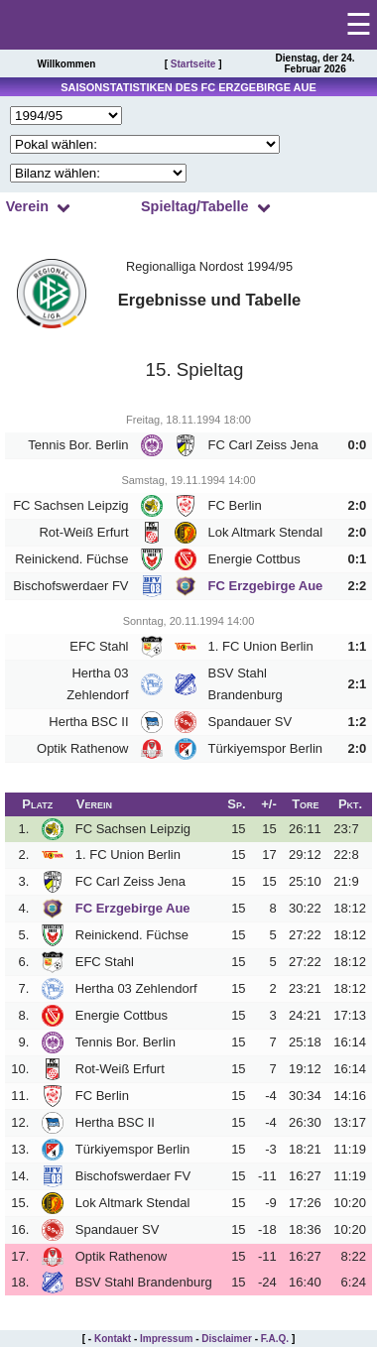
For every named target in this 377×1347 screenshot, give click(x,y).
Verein (27, 206)
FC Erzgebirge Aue (265, 585)
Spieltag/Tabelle (195, 206)
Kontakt (112, 1338)
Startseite (193, 64)
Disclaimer (226, 1338)
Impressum (166, 1338)
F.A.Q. (275, 1338)
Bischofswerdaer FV (70, 585)
